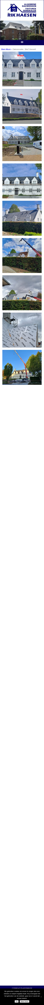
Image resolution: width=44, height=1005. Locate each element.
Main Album (6, 49)
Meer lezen (24, 1001)
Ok (17, 1001)
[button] (22, 42)
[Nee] (41, 997)
